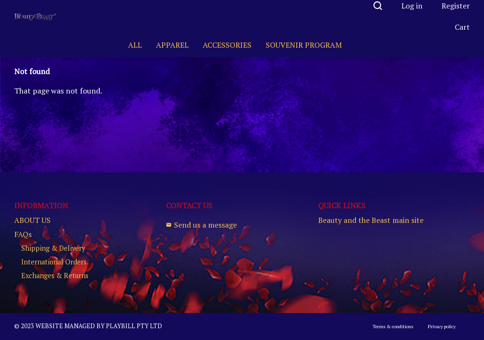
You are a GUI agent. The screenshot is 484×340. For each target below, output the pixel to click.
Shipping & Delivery (53, 248)
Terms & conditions (393, 326)
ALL (135, 45)
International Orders (53, 262)
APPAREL (172, 45)
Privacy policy (442, 326)
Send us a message (201, 225)
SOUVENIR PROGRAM (304, 45)
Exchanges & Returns (54, 276)
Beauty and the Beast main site (371, 220)
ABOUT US (32, 220)
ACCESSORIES (227, 45)
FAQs (23, 234)
